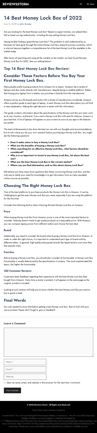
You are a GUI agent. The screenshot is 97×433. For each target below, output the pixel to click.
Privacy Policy (37, 410)
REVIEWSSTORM (16, 4)
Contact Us (61, 410)
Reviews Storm (41, 405)
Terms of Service (49, 410)
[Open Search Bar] (80, 4)
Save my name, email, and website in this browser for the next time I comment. (44, 382)
